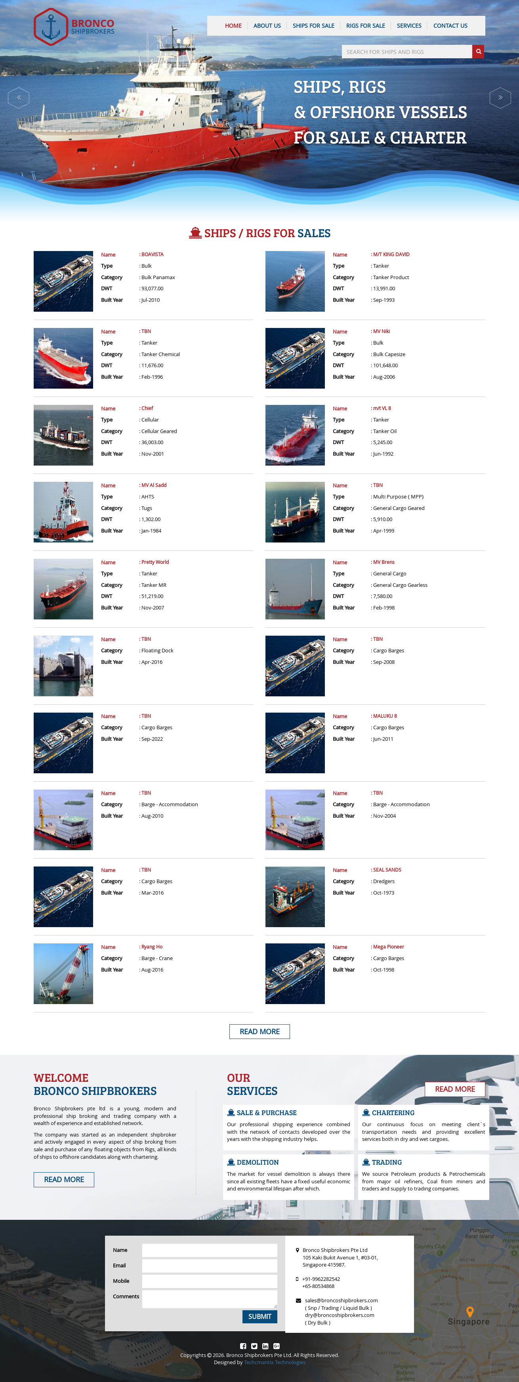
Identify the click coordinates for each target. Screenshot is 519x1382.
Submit (259, 1316)
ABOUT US (267, 25)
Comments (124, 1296)
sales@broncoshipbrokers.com (341, 1300)
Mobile (121, 1280)
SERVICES (409, 25)
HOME (233, 25)
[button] (18, 98)
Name (108, 254)
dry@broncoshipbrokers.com (339, 1315)
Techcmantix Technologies (274, 1362)
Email (119, 1265)
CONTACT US (450, 25)
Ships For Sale (313, 25)
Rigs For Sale (365, 25)
